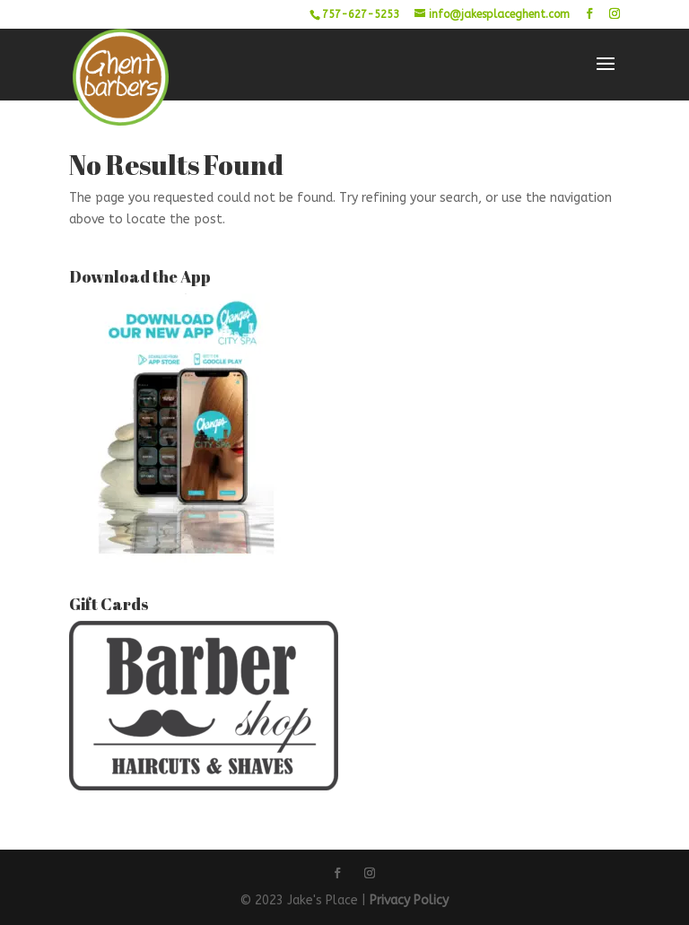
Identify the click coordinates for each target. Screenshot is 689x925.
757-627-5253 (360, 14)
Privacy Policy (409, 900)
